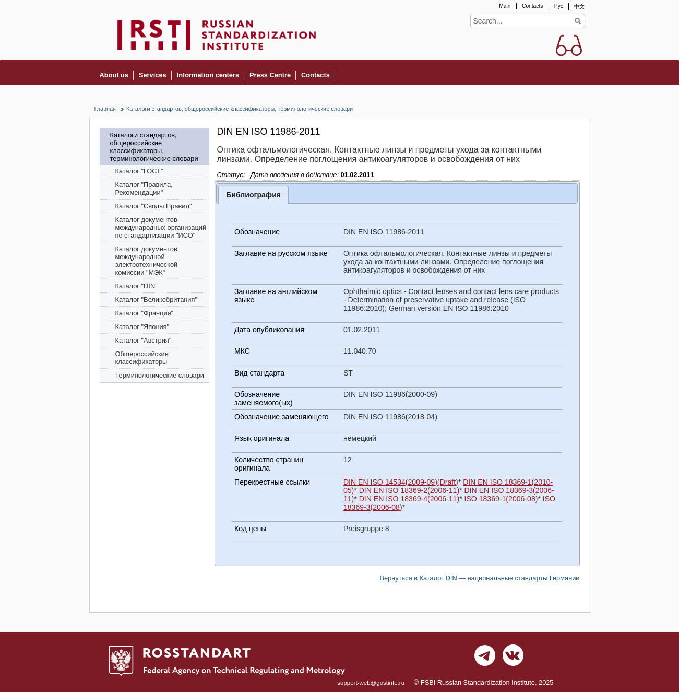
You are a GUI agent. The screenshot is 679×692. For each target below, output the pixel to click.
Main (504, 6)
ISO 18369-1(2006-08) (501, 499)
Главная (105, 108)
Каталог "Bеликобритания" (156, 299)
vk (513, 658)
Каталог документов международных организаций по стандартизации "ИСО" (161, 227)
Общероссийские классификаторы (142, 358)
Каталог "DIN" (136, 286)
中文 (579, 6)
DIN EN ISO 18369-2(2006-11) (409, 490)
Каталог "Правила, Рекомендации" (144, 188)
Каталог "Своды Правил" (153, 206)
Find (578, 21)
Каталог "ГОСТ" (139, 171)
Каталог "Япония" (142, 327)
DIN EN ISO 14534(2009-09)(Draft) (400, 482)
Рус (558, 6)
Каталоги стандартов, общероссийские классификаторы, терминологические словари (239, 108)
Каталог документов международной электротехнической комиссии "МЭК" (146, 260)
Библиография (253, 195)
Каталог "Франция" (144, 313)
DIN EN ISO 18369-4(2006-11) (409, 499)
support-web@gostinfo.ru (370, 682)
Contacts (532, 6)
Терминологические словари (160, 375)
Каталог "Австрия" (143, 340)
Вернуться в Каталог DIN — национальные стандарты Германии (480, 578)
